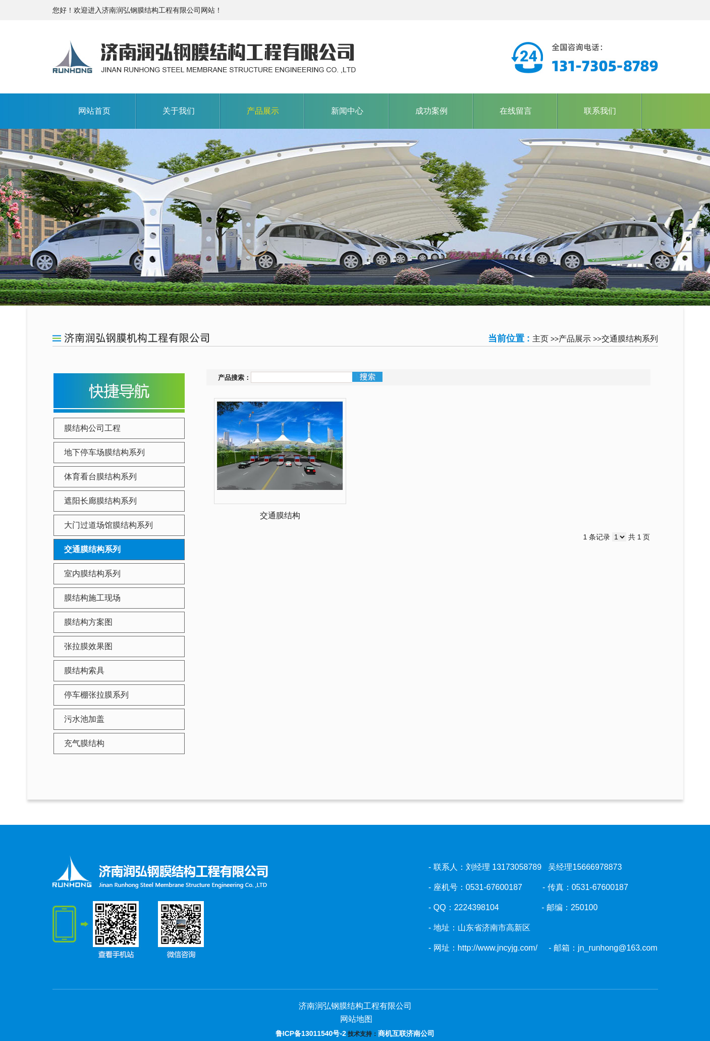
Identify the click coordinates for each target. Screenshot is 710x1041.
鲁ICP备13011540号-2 (311, 1033)
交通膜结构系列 (630, 338)
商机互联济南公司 (406, 1033)
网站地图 (355, 1019)
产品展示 (575, 338)
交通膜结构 (280, 515)
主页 (540, 338)
